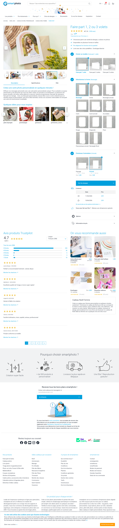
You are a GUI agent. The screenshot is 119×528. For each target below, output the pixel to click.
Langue (50, 236)
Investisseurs (65, 483)
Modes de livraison (95, 471)
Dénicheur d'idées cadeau (10, 483)
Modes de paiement (96, 468)
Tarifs (62, 480)
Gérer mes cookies (10, 524)
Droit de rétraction (66, 468)
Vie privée (64, 475)
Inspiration (89, 16)
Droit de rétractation (67, 485)
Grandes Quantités (95, 473)
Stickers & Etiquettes (9, 475)
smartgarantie (94, 461)
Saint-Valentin (36, 483)
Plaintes (63, 471)
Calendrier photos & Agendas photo (13, 480)
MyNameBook (7, 471)
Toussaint (35, 475)
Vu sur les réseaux (76, 16)
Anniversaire (35, 461)
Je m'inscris (42, 397)
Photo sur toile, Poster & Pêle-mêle (13, 468)
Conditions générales (67, 473)
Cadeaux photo (7, 461)
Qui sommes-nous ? (67, 459)
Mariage (34, 463)
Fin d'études (35, 466)
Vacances (35, 485)
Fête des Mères (36, 468)
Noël (33, 459)
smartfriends (94, 466)
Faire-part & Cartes (8, 459)
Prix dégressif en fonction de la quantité (85, 45)
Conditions (64, 466)
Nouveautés (63, 16)
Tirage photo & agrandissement (12, 466)
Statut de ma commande (97, 475)
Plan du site (64, 463)
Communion (35, 480)
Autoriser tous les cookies (107, 524)
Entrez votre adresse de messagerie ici (50, 390)
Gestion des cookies (67, 478)
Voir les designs (83, 183)
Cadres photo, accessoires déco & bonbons (16, 478)
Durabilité (64, 461)
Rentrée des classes (38, 478)
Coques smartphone (9, 473)
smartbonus (93, 463)
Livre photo (6, 463)
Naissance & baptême (38, 471)
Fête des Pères (36, 473)
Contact (98, 16)
